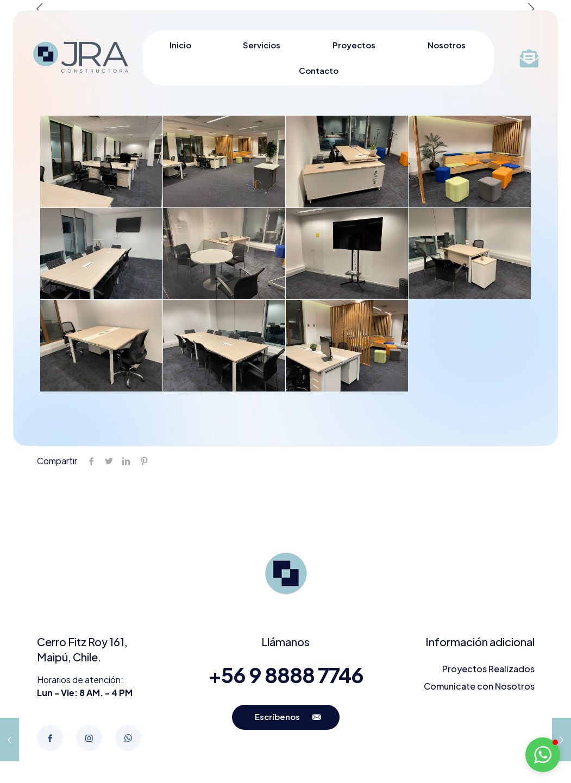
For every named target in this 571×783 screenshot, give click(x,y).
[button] (542, 754)
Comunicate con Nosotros (479, 686)
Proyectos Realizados (488, 668)
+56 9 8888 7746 (285, 674)
